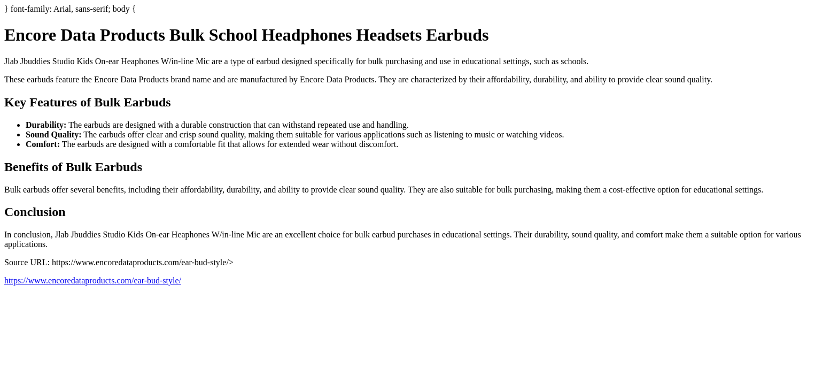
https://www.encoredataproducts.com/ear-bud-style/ (92, 280)
